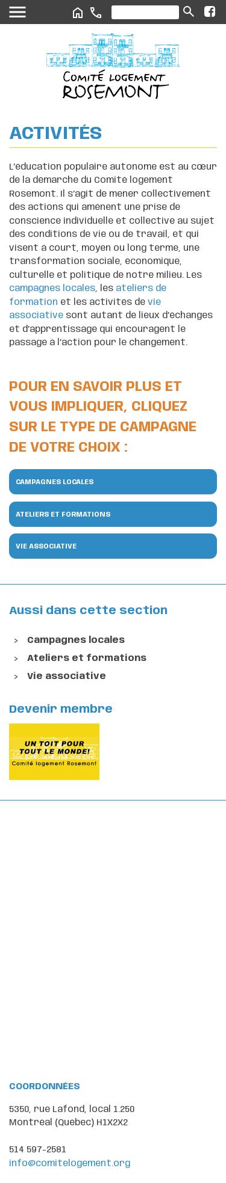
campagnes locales (52, 288)
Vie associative (46, 546)
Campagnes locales (54, 482)
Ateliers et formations (63, 514)
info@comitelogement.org (69, 1164)
